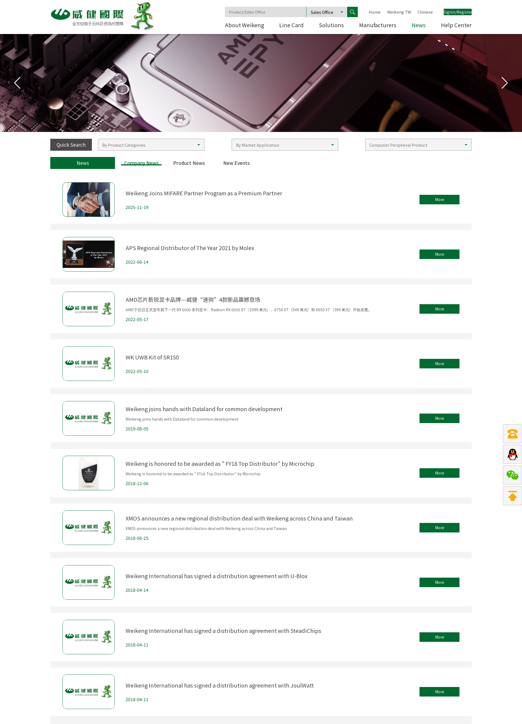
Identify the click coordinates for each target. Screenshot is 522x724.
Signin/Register (458, 12)
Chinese (425, 12)
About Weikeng (244, 25)
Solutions (331, 25)
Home (375, 12)
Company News (141, 163)
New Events (236, 163)
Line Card (291, 25)
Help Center (456, 25)
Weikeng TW (399, 12)
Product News (189, 163)
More (439, 199)
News (419, 25)
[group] (261, 83)
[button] (504, 83)
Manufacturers (377, 25)
